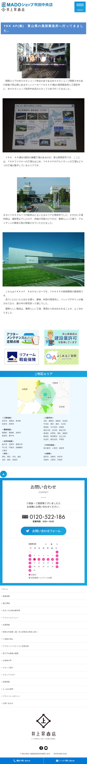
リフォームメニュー (10, 618)
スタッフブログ (9, 675)
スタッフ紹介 (8, 668)
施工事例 (6, 603)
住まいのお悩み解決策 (11, 610)
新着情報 (6, 596)
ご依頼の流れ (8, 639)
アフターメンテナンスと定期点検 (16, 646)
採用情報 (6, 682)
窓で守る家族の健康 (10, 653)
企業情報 (6, 625)
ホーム (5, 589)
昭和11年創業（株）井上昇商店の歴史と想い (20, 632)
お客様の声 (7, 660)
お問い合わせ (8, 703)
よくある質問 (8, 689)
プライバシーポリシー (11, 696)
